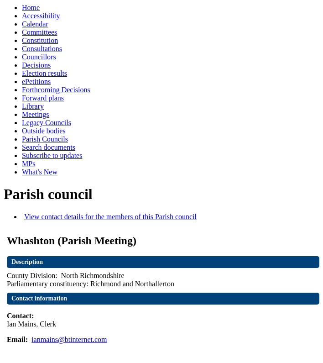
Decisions (36, 65)
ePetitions (36, 81)
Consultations (42, 49)
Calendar (35, 24)
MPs (28, 164)
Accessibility (41, 16)
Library (33, 106)
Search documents (48, 147)
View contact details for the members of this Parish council (110, 217)
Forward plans (43, 98)
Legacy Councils (46, 122)
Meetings (35, 114)
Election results (44, 73)
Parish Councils (45, 139)
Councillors (39, 57)
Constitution (40, 40)
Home (31, 7)
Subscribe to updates (52, 155)
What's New (39, 172)
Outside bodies (44, 131)
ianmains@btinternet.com (69, 339)
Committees (39, 32)
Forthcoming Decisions (56, 90)
